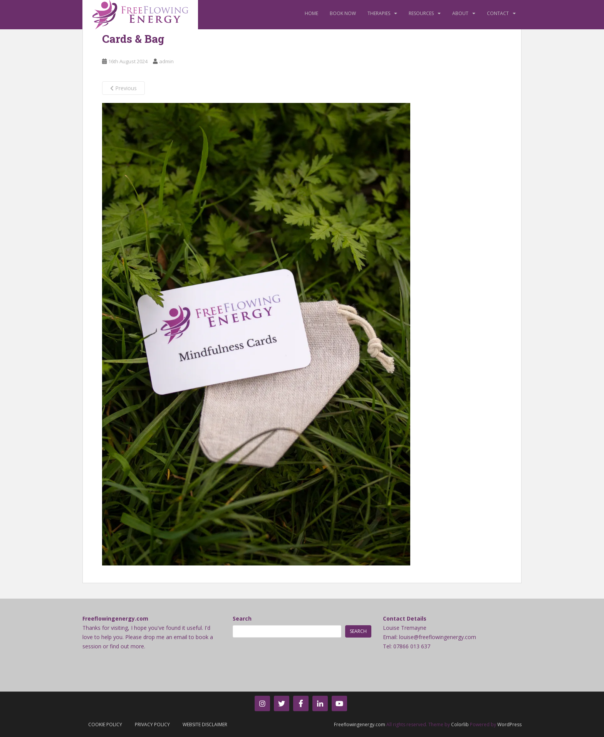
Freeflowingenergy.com (359, 724)
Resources (421, 13)
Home (311, 13)
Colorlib (460, 724)
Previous (123, 88)
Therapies (378, 13)
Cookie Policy (105, 724)
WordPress (509, 724)
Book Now (343, 13)
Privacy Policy (152, 724)
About (460, 13)
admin (166, 61)
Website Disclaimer (205, 724)
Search (242, 618)
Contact (498, 13)
